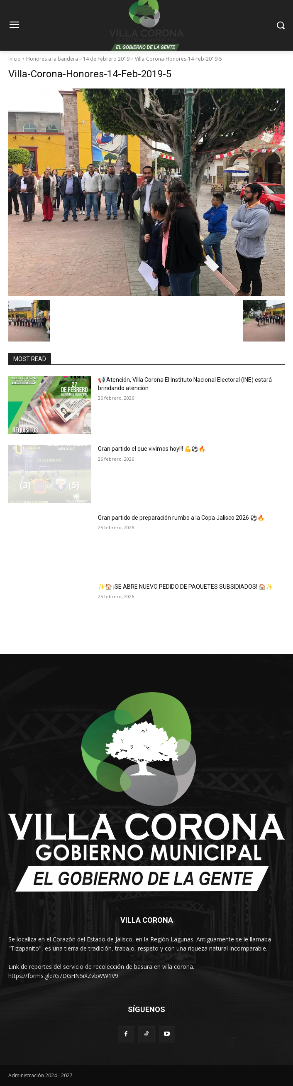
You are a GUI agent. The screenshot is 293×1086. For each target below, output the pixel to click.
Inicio (14, 58)
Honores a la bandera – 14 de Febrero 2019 (77, 58)
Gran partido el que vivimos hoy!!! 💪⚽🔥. (152, 448)
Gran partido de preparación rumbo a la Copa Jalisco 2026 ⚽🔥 (181, 517)
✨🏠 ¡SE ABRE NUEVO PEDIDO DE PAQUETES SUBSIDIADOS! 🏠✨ (185, 586)
